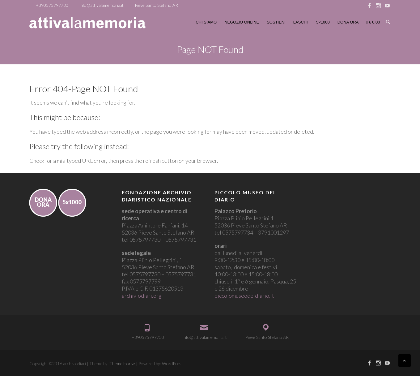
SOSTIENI (276, 22)
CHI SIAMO (206, 22)
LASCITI (300, 22)
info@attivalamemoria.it (101, 5)
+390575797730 (52, 5)
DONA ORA (348, 22)
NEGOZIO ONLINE (241, 22)
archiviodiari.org (142, 295)
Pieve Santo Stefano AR (156, 5)
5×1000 (323, 22)
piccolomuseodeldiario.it (244, 295)
